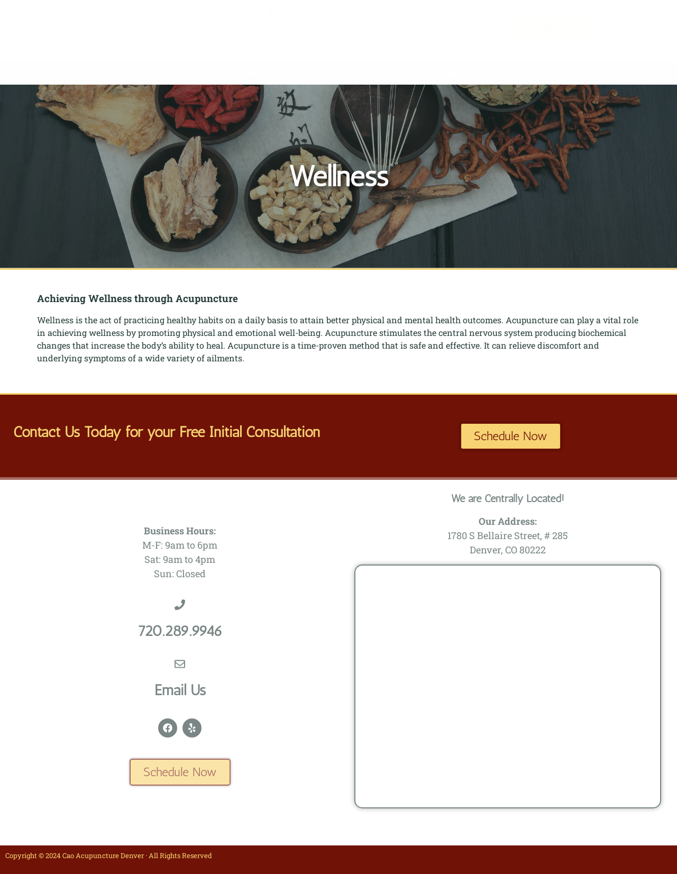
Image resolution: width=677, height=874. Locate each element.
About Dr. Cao (191, 72)
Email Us (180, 690)
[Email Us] (180, 664)
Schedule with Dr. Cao (465, 72)
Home (127, 72)
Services (270, 72)
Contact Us (559, 72)
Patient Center (357, 72)
